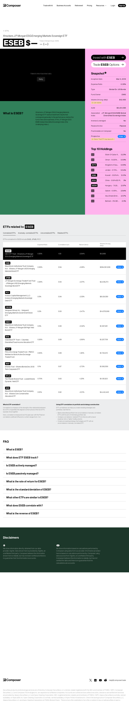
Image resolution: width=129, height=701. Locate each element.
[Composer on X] (90, 680)
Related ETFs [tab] (63, 233)
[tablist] (64, 233)
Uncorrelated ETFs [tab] (48, 233)
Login (113, 5)
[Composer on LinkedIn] (95, 680)
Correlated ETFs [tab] (9, 233)
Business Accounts (64, 5)
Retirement (79, 5)
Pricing (89, 5)
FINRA (107, 690)
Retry (41, 79)
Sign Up (122, 5)
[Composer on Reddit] (105, 680)
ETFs (7, 31)
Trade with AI (48, 5)
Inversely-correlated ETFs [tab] (28, 233)
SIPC (113, 690)
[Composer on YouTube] (100, 680)
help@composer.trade (117, 680)
